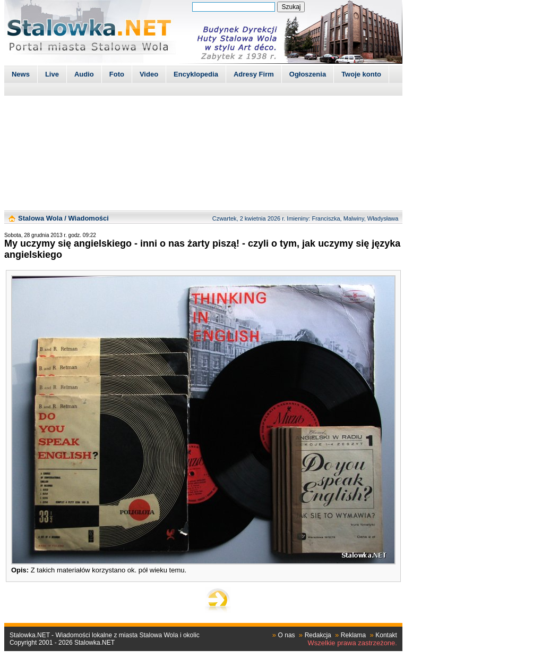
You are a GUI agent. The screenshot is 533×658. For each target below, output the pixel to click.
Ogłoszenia (307, 74)
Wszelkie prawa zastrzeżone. (352, 643)
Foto (116, 74)
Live (52, 74)
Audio (84, 74)
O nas (286, 635)
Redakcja (318, 635)
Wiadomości (88, 218)
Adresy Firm (254, 74)
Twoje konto (361, 74)
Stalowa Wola (40, 218)
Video (149, 74)
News (21, 74)
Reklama (353, 635)
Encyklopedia (196, 74)
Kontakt (386, 635)
